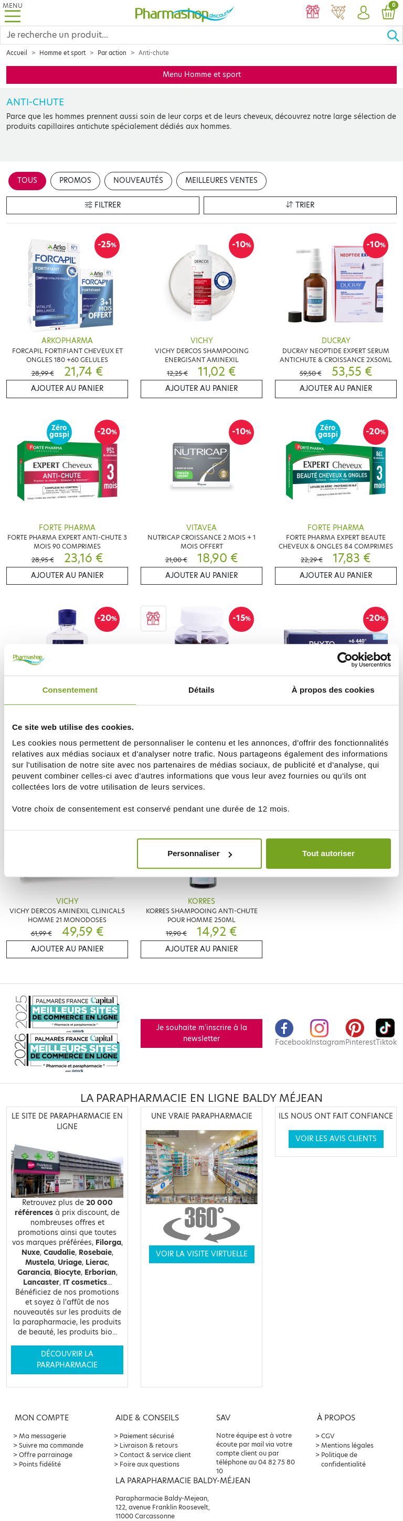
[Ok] (394, 35)
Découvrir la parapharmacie (67, 1359)
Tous (27, 180)
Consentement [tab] (70, 689)
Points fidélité (40, 1464)
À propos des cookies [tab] (333, 689)
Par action (112, 53)
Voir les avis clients (336, 1139)
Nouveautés (138, 180)
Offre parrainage (45, 1454)
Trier (300, 205)
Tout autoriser (328, 853)
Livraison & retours (149, 1445)
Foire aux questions (149, 1464)
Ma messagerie (42, 1435)
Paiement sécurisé (147, 1435)
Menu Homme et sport (202, 75)
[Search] (193, 35)
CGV (328, 1435)
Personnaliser (199, 853)
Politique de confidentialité (343, 1459)
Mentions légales (347, 1445)
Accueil (16, 53)
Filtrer (103, 205)
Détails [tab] (201, 689)
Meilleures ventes (221, 180)
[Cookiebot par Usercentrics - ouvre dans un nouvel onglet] (345, 660)
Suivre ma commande (51, 1445)
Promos (75, 180)
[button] (363, 13)
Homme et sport (62, 53)
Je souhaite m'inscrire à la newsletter (201, 1033)
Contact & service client (155, 1454)
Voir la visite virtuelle (202, 1254)
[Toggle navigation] (12, 13)
